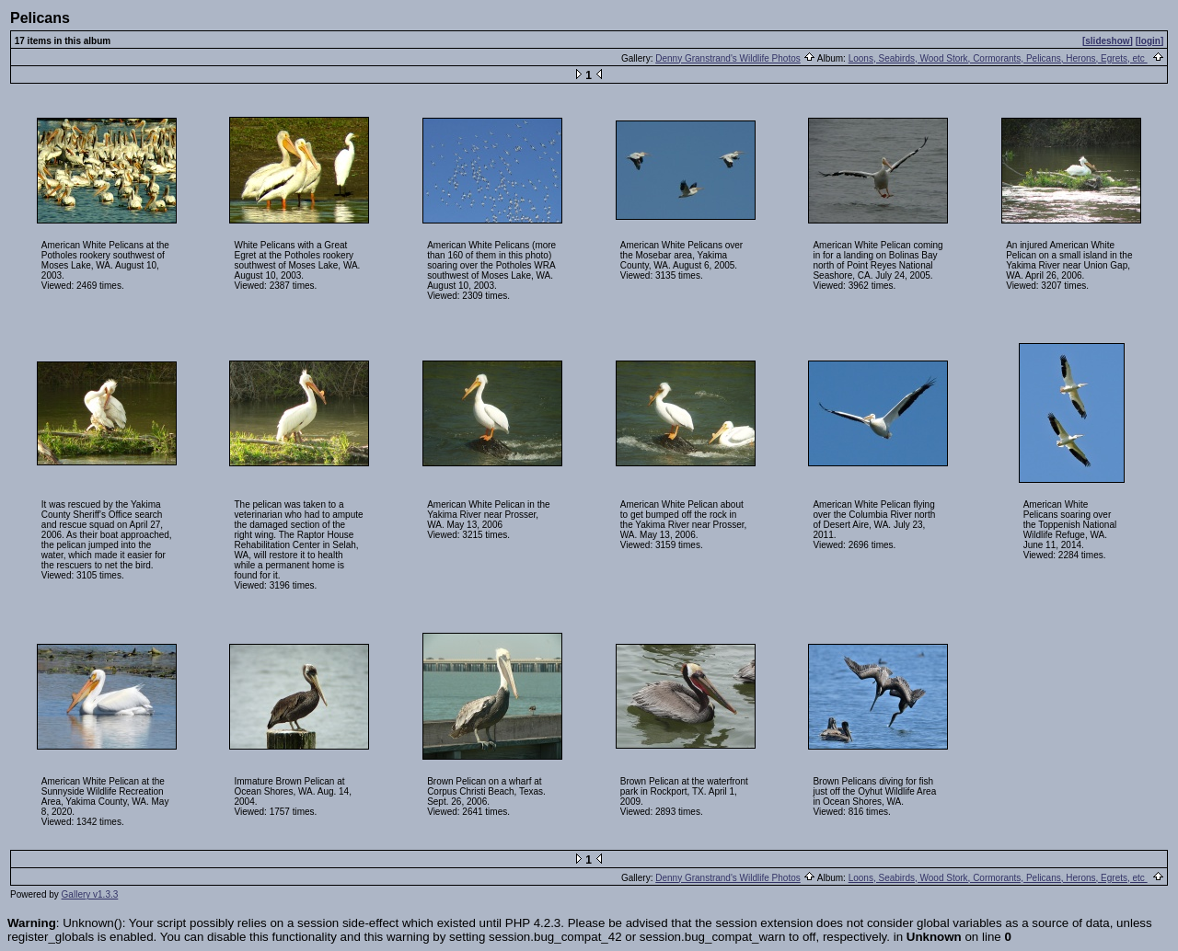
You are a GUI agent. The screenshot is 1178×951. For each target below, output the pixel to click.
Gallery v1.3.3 (90, 894)
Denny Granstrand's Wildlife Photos (728, 58)
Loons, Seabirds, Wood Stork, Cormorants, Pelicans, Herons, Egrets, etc (998, 58)
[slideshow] (1107, 41)
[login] (1150, 41)
